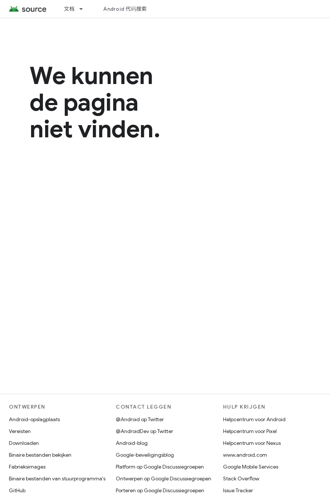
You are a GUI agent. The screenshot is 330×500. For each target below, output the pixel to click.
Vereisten (20, 431)
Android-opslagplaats (34, 419)
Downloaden (24, 443)
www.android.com (245, 455)
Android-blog (132, 443)
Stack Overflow (241, 478)
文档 (69, 9)
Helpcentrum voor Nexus (252, 443)
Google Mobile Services (250, 466)
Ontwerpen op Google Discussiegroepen (163, 478)
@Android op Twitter (140, 419)
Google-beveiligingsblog (145, 455)
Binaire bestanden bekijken (40, 455)
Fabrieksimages (27, 466)
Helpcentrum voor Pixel (250, 431)
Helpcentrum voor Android (254, 419)
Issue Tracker (238, 490)
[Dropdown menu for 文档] (84, 9)
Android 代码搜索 (125, 9)
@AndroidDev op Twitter (144, 431)
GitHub (17, 490)
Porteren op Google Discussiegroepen (160, 490)
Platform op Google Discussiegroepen (160, 466)
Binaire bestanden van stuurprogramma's (57, 478)
